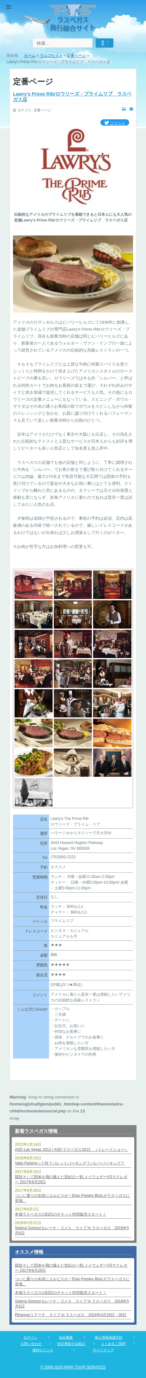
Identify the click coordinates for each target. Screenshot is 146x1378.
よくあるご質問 (113, 1344)
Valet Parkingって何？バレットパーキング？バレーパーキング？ (69, 1163)
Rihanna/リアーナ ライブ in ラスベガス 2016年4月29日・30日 (70, 1315)
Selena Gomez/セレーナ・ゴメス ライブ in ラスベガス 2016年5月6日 (72, 1230)
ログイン (30, 1337)
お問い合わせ (31, 1344)
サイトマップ (103, 1350)
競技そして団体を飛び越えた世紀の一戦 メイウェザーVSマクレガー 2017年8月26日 (71, 1179)
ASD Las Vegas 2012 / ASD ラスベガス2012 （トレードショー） (71, 1149)
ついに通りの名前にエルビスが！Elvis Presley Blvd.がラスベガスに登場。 (72, 1198)
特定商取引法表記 (71, 1344)
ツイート (114, 123)
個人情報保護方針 (109, 1337)
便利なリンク (42, 1350)
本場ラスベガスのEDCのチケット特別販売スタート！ (60, 1214)
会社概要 (66, 1337)
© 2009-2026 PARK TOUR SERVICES (73, 1367)
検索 (102, 43)
